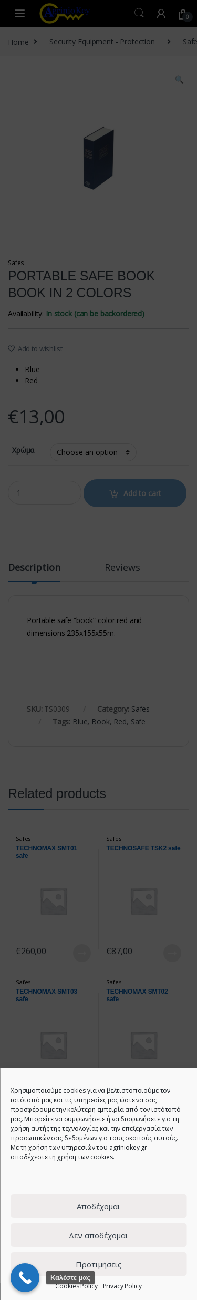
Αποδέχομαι (98, 1206)
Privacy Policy (122, 1286)
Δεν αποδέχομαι (98, 1235)
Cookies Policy (76, 1286)
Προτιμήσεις (99, 1264)
